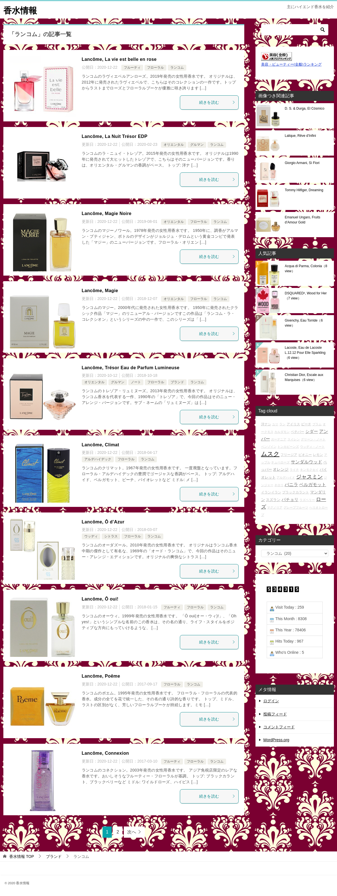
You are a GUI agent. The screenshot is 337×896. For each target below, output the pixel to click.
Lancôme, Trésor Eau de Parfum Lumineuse (131, 367)
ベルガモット (312, 484)
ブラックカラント (295, 492)
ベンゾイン (268, 446)
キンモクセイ (309, 469)
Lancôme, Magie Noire (107, 213)
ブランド (177, 382)
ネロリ (278, 485)
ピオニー (305, 454)
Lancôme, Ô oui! (100, 598)
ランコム (177, 68)
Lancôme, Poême (101, 675)
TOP (21, 856)
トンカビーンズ (288, 446)
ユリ (275, 424)
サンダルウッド (306, 461)
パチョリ (290, 499)
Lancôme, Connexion (105, 752)
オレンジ (281, 469)
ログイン (271, 701)
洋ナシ (266, 424)
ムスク (270, 453)
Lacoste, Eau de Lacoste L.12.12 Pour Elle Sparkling (305, 352)
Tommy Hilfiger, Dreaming (304, 190)
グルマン (197, 145)
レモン (318, 454)
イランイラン (271, 492)
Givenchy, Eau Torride (304, 322)
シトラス (111, 536)
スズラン (273, 499)
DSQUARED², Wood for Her (306, 295)
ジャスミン (309, 477)
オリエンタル (174, 145)
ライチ (294, 469)
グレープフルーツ (295, 507)
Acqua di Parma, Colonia (306, 268)
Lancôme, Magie (100, 290)
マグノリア (274, 507)
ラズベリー (307, 499)
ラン (282, 424)
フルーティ (132, 68)
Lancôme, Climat (100, 444)
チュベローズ (280, 462)
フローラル (155, 68)
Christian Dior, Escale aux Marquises (304, 377)
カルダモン (282, 431)
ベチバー (297, 431)
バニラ (291, 484)
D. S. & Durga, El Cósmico (304, 108)
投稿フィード (275, 714)
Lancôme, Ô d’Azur (103, 521)
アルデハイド (285, 477)
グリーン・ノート (313, 439)
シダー (311, 431)
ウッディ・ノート (312, 446)
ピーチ (306, 424)
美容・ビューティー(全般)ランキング (291, 64)
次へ (131, 831)
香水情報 (20, 9)
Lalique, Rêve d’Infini (300, 135)
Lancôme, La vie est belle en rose (119, 59)
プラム (317, 424)
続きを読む (217, 102)
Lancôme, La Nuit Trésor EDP (115, 136)
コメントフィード (279, 726)
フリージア (288, 454)
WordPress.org (276, 739)
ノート (136, 382)
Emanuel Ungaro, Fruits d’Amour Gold (302, 219)
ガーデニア (278, 439)
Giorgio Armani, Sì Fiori (302, 163)
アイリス (293, 424)
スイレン (293, 439)
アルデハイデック (97, 459)
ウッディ (91, 536)
